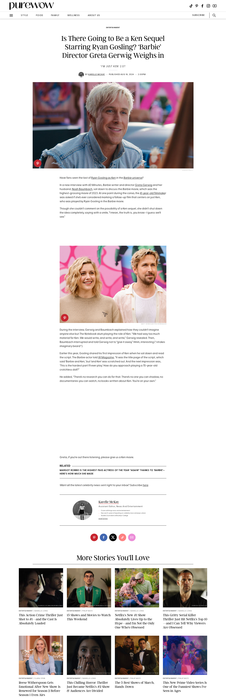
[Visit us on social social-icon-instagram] (208, 6)
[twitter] (113, 537)
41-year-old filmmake (152, 193)
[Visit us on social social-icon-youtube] (215, 6)
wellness (73, 15)
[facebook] (103, 537)
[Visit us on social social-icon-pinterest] (196, 6)
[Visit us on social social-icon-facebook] (202, 6)
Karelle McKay (96, 75)
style (24, 15)
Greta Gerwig (143, 185)
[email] (132, 537)
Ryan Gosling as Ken (103, 178)
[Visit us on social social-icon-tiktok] (191, 6)
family (55, 15)
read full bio (103, 518)
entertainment (113, 28)
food (39, 15)
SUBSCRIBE (198, 15)
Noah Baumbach (82, 189)
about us (94, 15)
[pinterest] (37, 163)
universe (133, 178)
